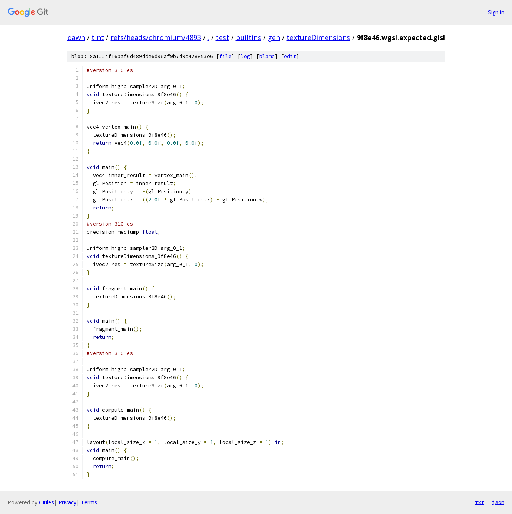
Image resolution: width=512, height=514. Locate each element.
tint (98, 37)
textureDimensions (318, 37)
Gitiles (46, 502)
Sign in (496, 12)
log (245, 56)
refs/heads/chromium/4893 (156, 37)
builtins (248, 37)
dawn (76, 37)
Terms (89, 502)
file (225, 56)
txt (479, 502)
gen (274, 37)
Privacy (67, 502)
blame (267, 56)
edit (290, 56)
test (222, 37)
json (498, 502)
